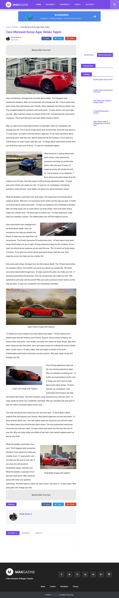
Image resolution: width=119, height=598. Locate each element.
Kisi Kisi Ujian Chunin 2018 (103, 80)
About (43, 586)
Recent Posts (89, 55)
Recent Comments (105, 55)
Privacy (75, 586)
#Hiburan (11, 504)
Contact (52, 586)
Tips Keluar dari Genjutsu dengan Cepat (102, 101)
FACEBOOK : (26, 533)
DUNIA (78, 4)
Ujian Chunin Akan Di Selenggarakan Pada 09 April (101, 123)
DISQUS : (39, 533)
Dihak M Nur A (26, 514)
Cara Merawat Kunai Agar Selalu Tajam (33, 32)
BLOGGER (90, 4)
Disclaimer (64, 586)
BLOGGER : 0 (12, 533)
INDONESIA (65, 4)
